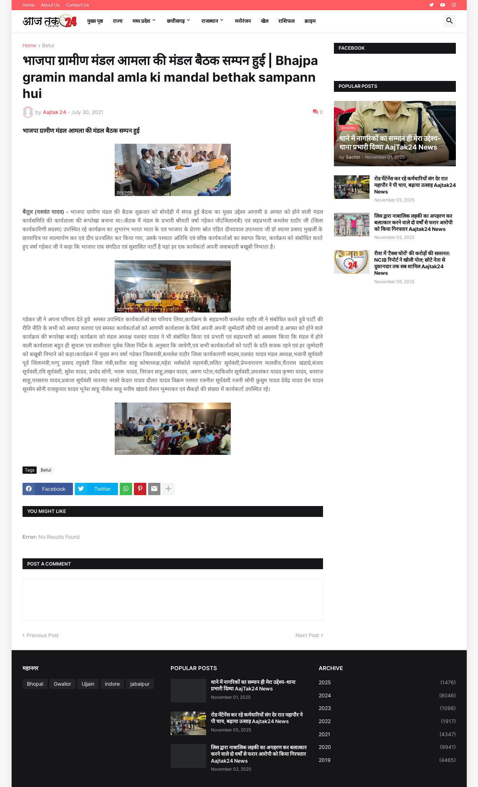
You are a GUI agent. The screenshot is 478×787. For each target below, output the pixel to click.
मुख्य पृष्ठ (95, 21)
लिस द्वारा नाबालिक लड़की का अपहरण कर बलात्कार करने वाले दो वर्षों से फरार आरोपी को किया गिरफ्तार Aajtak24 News (413, 222)
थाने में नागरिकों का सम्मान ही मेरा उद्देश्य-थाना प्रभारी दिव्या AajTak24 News (253, 685)
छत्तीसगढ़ (176, 21)
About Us (50, 5)
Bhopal (35, 684)
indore (112, 684)
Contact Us (77, 5)
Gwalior (62, 684)
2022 (387, 721)
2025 (387, 682)
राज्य (117, 21)
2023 (387, 708)
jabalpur (140, 684)
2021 (387, 734)
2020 (387, 747)
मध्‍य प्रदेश (141, 21)
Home (28, 5)
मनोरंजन (243, 21)
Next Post (307, 635)
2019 (387, 760)
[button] (450, 21)
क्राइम (310, 21)
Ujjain (88, 684)
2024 (387, 695)
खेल (264, 21)
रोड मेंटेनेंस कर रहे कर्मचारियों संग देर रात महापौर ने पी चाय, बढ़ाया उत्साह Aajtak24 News (415, 185)
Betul (48, 45)
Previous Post (42, 635)
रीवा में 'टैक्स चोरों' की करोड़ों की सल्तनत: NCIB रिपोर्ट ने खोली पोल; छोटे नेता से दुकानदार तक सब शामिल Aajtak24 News (412, 263)
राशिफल (286, 21)
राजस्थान (209, 21)
